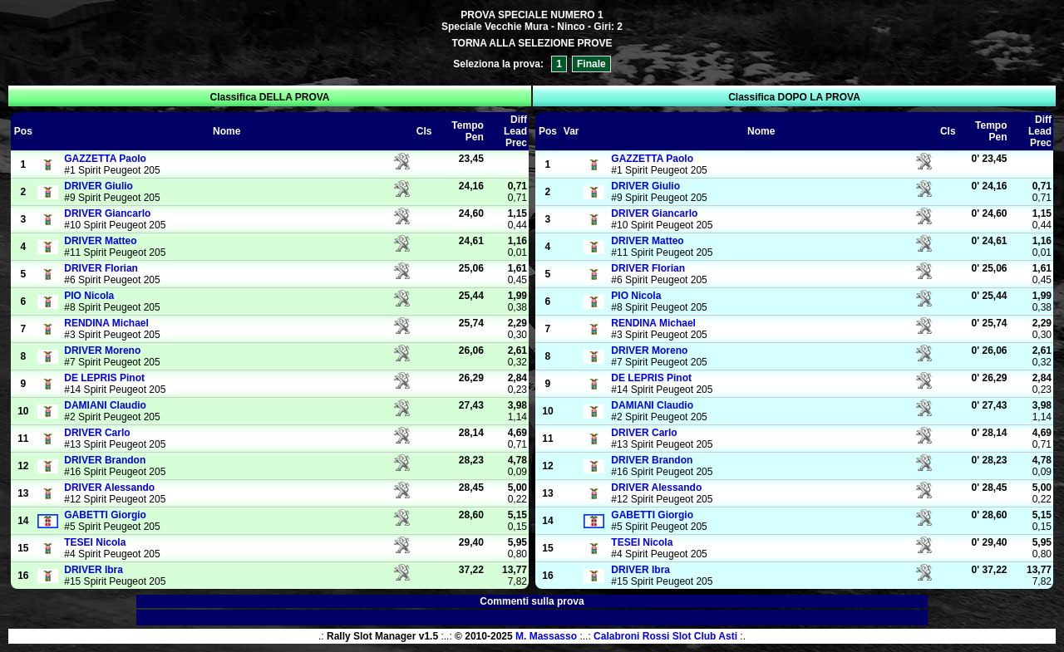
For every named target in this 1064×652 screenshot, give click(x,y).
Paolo (105, 158)
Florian (101, 268)
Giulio (98, 186)
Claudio (105, 405)
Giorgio (105, 515)
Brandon (104, 460)
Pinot (104, 378)
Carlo (97, 433)
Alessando (109, 487)
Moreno (102, 350)
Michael (106, 323)
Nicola (89, 295)
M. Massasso (546, 636)
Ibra (93, 570)
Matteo (100, 241)
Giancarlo (107, 213)
